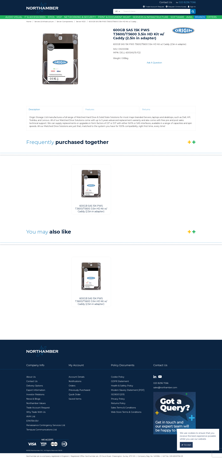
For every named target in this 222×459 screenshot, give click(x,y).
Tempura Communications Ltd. (41, 430)
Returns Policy (118, 403)
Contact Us (31, 381)
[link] (154, 377)
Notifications (75, 381)
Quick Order (75, 394)
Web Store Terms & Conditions (126, 412)
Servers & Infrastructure (150, 17)
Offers (212, 17)
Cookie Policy (117, 377)
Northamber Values (36, 403)
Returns (146, 109)
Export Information (35, 390)
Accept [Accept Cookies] (186, 445)
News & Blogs (33, 399)
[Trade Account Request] (153, 7)
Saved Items (75, 399)
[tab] (54, 109)
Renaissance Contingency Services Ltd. (45, 425)
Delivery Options (34, 386)
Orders (72, 386)
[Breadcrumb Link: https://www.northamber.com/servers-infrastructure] (44, 21)
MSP (59, 17)
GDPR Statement (120, 381)
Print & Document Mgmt (114, 17)
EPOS (51, 17)
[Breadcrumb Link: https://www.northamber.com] (28, 21)
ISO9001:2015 (117, 394)
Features (89, 109)
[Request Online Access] (175, 7)
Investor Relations (35, 394)
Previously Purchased (79, 390)
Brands (200, 17)
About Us (31, 377)
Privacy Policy (118, 399)
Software (177, 17)
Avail (189, 17)
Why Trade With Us (35, 412)
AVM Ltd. (30, 416)
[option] (60, 59)
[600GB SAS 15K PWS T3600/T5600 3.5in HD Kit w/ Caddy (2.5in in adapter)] (91, 183)
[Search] (156, 11)
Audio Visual (13, 17)
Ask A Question (154, 62)
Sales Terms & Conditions (123, 408)
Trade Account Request (38, 408)
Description (34, 109)
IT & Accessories (35, 17)
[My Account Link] (191, 7)
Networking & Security (80, 17)
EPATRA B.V (32, 421)
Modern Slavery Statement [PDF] (127, 390)
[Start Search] (193, 11)
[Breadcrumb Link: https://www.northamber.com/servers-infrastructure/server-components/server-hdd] (81, 21)
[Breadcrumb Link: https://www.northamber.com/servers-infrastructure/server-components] (65, 21)
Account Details (76, 377)
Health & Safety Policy (122, 386)
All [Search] (116, 11)
